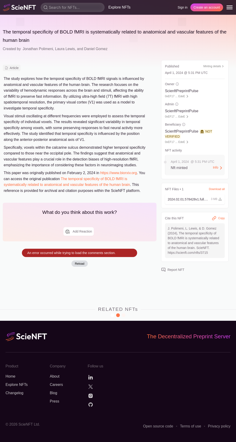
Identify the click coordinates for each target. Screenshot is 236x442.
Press (54, 401)
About (54, 376)
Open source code (158, 426)
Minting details (214, 66)
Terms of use (190, 426)
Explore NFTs (119, 7)
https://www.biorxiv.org (118, 173)
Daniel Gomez (95, 49)
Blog (53, 393)
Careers (56, 385)
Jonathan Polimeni (38, 49)
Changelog (14, 393)
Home (10, 376)
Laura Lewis (65, 49)
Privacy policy (219, 426)
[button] (195, 199)
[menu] (229, 7)
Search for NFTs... (64, 7)
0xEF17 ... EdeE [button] (175, 96)
